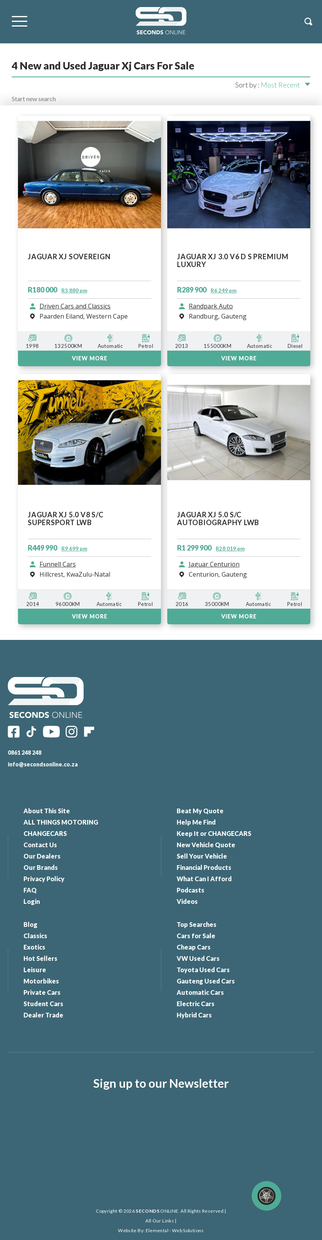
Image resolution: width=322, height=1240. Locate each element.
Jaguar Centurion (214, 564)
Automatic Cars (200, 992)
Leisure (34, 969)
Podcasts (190, 890)
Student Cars (43, 1003)
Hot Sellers (40, 958)
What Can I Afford (204, 878)
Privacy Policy (43, 878)
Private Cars (42, 992)
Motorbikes (41, 981)
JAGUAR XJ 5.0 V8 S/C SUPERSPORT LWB (66, 519)
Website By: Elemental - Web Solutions (161, 1230)
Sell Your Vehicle (202, 856)
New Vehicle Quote (206, 844)
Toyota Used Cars (203, 969)
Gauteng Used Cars (206, 981)
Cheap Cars (194, 947)
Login (31, 901)
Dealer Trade (43, 1015)
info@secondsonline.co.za (43, 764)
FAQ (30, 890)
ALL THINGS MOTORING (60, 822)
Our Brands (40, 867)
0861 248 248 (24, 752)
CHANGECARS (45, 833)
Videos (187, 901)
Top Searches (196, 924)
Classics (35, 935)
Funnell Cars (57, 564)
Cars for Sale (196, 935)
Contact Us (40, 844)
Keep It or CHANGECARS (214, 833)
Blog (30, 924)
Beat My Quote (200, 810)
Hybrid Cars (194, 1015)
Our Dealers (42, 856)
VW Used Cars (198, 958)
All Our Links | (160, 1221)
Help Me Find (196, 822)
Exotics (34, 947)
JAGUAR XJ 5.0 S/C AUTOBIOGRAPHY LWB (218, 519)
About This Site (46, 810)
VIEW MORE (89, 616)
